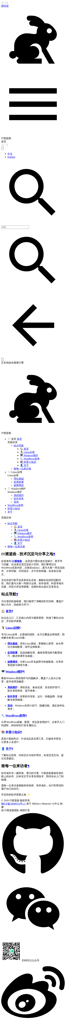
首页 (9, 611)
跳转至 (5, 6)
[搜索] (15, 227)
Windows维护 (14, 492)
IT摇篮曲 (17, 561)
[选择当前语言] (2, 148)
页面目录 (12, 442)
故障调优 (12, 661)
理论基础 (12, 643)
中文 (9, 153)
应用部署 (12, 652)
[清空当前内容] (2, 359)
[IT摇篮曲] (33, 70)
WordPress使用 (15, 715)
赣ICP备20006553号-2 (13, 803)
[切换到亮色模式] (7, 145)
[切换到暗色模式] (3, 145)
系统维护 (12, 687)
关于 (9, 748)
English (11, 157)
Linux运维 (12, 475)
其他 (9, 705)
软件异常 (12, 696)
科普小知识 (13, 732)
